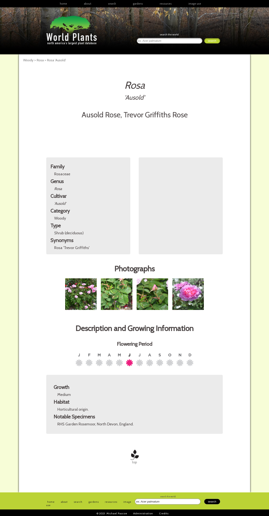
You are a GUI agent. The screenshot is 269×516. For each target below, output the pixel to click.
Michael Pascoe (117, 513)
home (63, 3)
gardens (138, 3)
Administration (143, 513)
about (87, 3)
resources (111, 501)
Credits (164, 513)
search (112, 3)
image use (195, 3)
